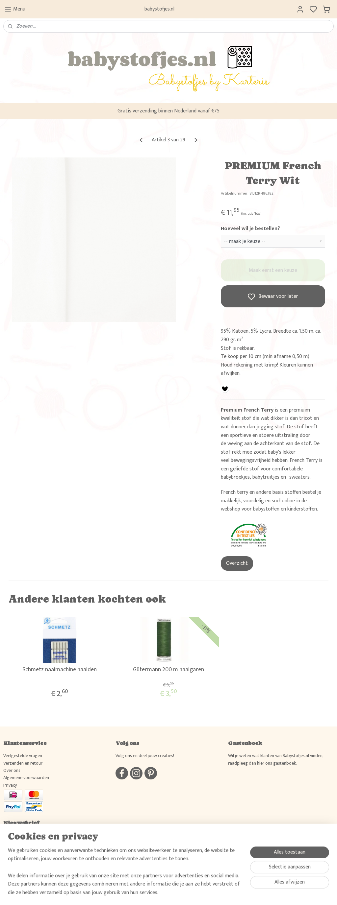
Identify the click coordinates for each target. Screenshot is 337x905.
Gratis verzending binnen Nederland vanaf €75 (168, 111)
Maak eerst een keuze (273, 270)
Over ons (11, 770)
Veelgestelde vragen (22, 755)
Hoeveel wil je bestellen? (250, 229)
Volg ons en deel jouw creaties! (145, 755)
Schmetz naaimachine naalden (59, 670)
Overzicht (237, 563)
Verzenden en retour (22, 763)
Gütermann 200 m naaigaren (168, 670)
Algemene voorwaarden (26, 777)
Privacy (10, 785)
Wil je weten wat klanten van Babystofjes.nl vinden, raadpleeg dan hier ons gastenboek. (275, 759)
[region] (125, 875)
